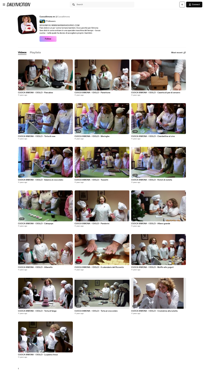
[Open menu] (4, 4)
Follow (48, 39)
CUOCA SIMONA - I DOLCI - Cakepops (35, 223)
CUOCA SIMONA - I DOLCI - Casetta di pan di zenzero (155, 93)
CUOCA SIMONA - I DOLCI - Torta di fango (37, 311)
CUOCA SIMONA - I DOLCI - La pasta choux (38, 355)
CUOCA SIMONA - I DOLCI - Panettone (92, 93)
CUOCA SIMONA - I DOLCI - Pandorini (92, 223)
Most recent (178, 52)
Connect (194, 4)
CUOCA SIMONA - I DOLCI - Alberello (35, 267)
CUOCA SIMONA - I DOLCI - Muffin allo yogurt (152, 267)
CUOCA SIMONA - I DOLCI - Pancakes (35, 93)
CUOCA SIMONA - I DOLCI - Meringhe (92, 136)
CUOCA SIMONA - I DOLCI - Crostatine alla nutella (154, 311)
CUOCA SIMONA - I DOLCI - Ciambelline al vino (153, 136)
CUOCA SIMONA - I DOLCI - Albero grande (150, 223)
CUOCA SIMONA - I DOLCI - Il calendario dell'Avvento (99, 267)
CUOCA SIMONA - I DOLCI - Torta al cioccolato (96, 311)
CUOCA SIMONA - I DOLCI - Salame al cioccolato (40, 180)
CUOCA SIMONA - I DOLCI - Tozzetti (91, 180)
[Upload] (182, 4)
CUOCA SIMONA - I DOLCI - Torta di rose (36, 136)
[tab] (22, 52)
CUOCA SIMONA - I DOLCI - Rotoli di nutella (151, 180)
